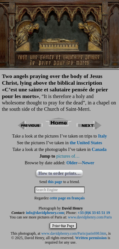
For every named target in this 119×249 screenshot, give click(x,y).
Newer (88, 162)
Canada (99, 149)
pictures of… (67, 156)
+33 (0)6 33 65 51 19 (94, 212)
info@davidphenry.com (45, 212)
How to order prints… (59, 173)
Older (71, 162)
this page (55, 182)
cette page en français (67, 198)
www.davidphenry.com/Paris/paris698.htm (73, 233)
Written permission (91, 238)
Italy (102, 136)
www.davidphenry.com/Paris (90, 217)
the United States (86, 142)
